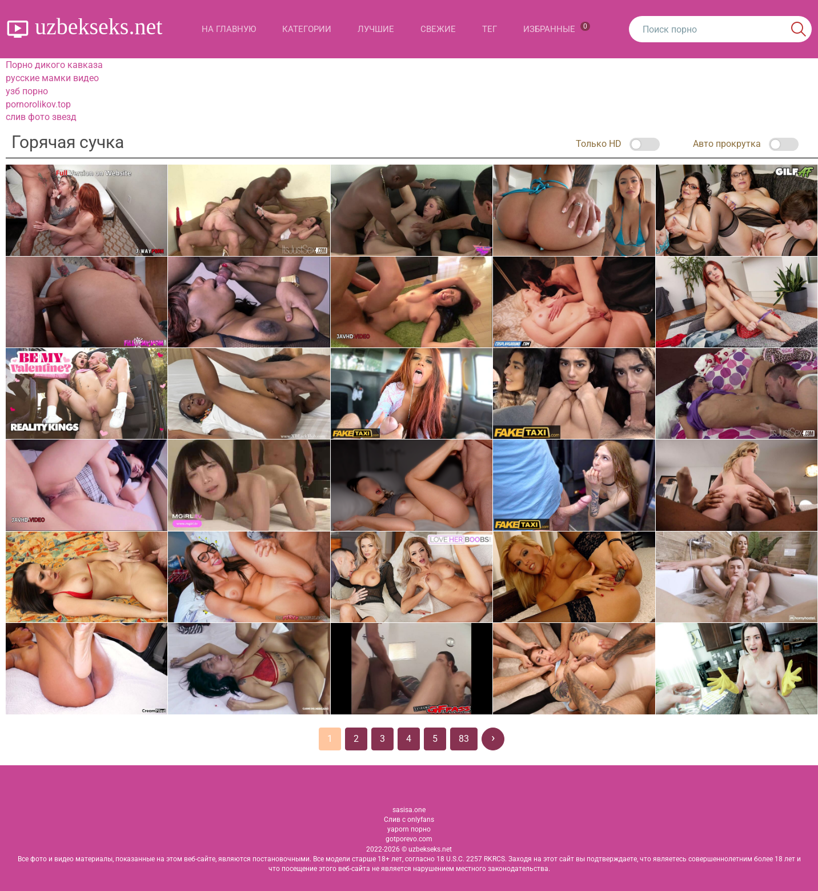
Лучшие (376, 29)
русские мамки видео (52, 78)
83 (464, 738)
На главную (229, 29)
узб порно (27, 91)
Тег (489, 29)
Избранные (556, 28)
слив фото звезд (41, 116)
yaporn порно (409, 829)
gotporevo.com (409, 839)
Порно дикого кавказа (54, 64)
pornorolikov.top (38, 104)
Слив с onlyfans (409, 820)
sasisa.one (409, 810)
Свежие (438, 29)
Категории (306, 29)
